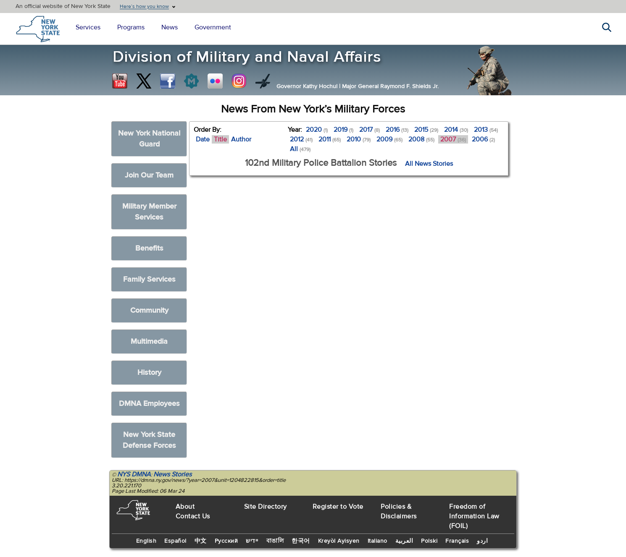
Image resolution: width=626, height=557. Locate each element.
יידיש (252, 541)
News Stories (172, 474)
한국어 (301, 541)
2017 (369, 130)
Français (457, 541)
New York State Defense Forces (149, 440)
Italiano (377, 541)
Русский (226, 541)
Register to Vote (338, 506)
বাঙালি (275, 541)
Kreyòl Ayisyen (339, 541)
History (149, 372)
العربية (404, 541)
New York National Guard (149, 138)
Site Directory (265, 506)
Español (175, 541)
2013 (486, 130)
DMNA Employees (149, 403)
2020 (317, 130)
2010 (359, 139)
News (169, 27)
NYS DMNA (134, 474)
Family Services (149, 279)
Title (220, 139)
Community (149, 310)
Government (213, 27)
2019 (343, 130)
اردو (482, 541)
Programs (131, 27)
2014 (456, 130)
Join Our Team (149, 175)
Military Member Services (149, 211)
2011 (329, 139)
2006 (483, 139)
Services (88, 27)
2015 (426, 130)
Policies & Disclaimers (399, 511)
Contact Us (193, 516)
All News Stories (429, 164)
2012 (301, 139)
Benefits (149, 248)
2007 (453, 139)
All (300, 149)
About (185, 506)
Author (241, 139)
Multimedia (149, 341)
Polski (429, 541)
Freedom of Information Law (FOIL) (474, 516)
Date (203, 139)
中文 (201, 541)
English (146, 541)
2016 (397, 130)
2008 (421, 139)
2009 (389, 139)
